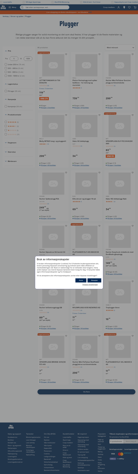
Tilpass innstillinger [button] (90, 285)
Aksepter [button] (94, 280)
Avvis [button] (81, 280)
